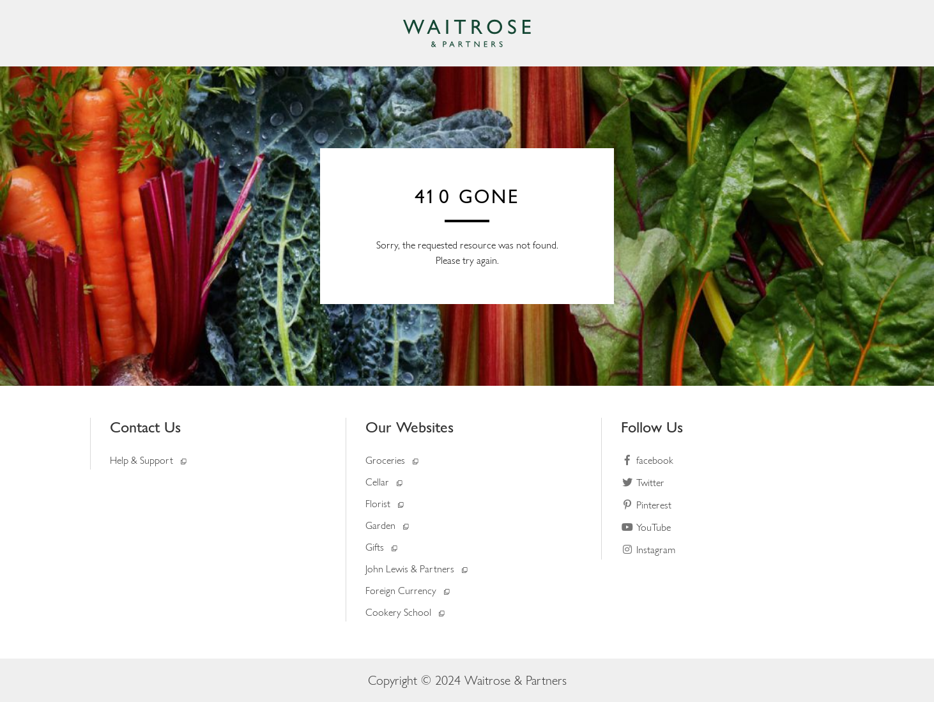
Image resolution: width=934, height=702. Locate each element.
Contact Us (145, 427)
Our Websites (409, 427)
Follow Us (652, 427)
